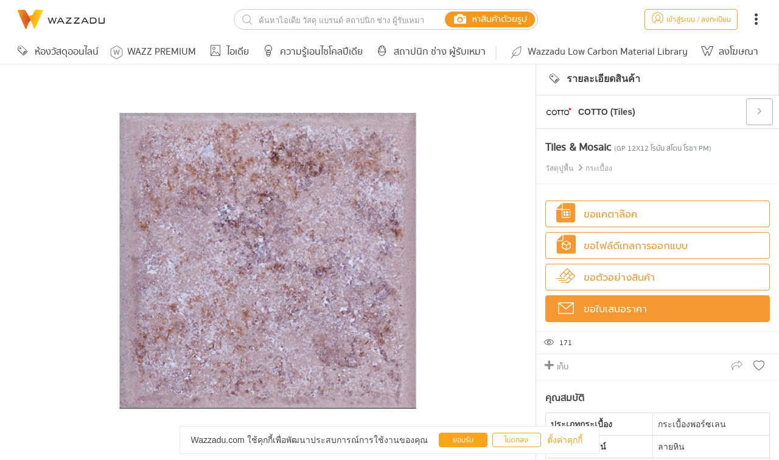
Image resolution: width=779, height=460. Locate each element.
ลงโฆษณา (727, 52)
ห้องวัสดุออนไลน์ (56, 52)
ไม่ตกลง (516, 440)
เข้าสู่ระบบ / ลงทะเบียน (691, 20)
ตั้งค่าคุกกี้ (564, 440)
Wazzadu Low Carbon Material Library (598, 52)
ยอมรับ (463, 440)
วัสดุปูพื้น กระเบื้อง (578, 168)
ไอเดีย (227, 52)
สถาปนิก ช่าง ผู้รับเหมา (429, 52)
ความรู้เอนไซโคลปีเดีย (311, 52)
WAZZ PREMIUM (153, 52)
